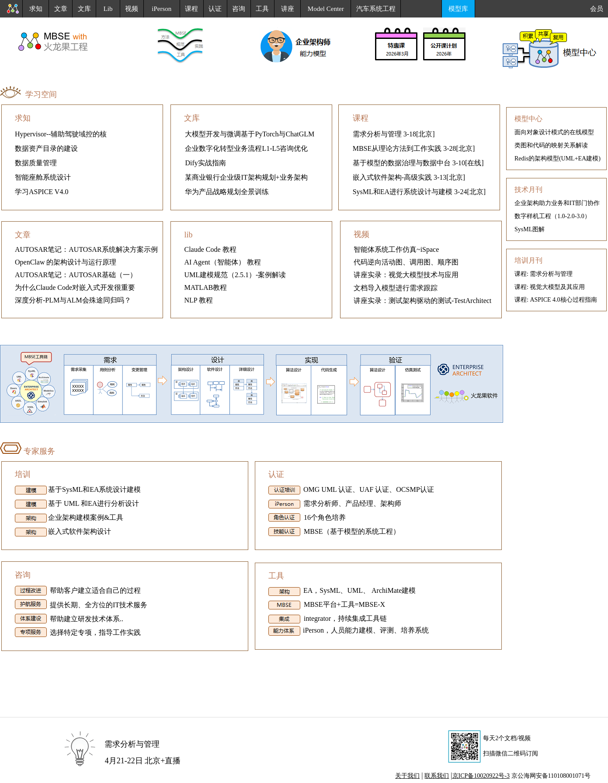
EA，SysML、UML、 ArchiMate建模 (359, 590)
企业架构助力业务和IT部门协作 (557, 203)
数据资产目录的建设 (46, 148)
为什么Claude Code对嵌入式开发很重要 (75, 287)
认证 (215, 8)
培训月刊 (528, 260)
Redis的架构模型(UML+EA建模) (557, 158)
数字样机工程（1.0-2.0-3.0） (552, 216)
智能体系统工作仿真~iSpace (396, 249)
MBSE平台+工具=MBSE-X (343, 604)
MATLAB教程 (205, 287)
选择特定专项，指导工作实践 (94, 632)
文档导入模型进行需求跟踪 (396, 288)
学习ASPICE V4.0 (41, 191)
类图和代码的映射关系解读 (551, 145)
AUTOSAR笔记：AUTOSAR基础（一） (76, 274)
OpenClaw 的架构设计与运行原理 (65, 262)
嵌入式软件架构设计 (79, 532)
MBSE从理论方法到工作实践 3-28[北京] (414, 148)
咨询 (238, 8)
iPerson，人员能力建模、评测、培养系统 (366, 630)
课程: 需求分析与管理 (543, 274)
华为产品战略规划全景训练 (227, 191)
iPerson (161, 8)
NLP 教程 (198, 300)
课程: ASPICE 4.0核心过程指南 (555, 299)
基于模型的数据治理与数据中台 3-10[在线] (418, 163)
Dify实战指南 (205, 163)
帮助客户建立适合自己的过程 (94, 590)
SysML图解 (529, 229)
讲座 (287, 8)
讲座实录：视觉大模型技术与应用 (406, 274)
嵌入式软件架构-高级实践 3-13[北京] (409, 177)
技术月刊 (528, 189)
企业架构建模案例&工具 (85, 518)
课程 (191, 8)
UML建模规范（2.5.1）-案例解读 (235, 274)
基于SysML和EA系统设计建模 (94, 490)
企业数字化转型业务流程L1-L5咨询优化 (246, 148)
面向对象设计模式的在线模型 (554, 132)
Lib (108, 8)
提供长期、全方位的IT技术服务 (98, 605)
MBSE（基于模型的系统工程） (351, 531)
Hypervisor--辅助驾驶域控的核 (61, 134)
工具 (262, 8)
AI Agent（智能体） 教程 (222, 262)
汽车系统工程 (376, 8)
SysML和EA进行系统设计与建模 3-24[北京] (419, 191)
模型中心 (528, 118)
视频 (131, 8)
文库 (84, 8)
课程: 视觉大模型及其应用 (549, 287)
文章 (60, 8)
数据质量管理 (36, 163)
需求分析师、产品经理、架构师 (351, 504)
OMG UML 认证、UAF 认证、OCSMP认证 (368, 489)
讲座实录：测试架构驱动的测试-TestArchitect (422, 300)
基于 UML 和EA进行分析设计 (93, 504)
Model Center (326, 8)
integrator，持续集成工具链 (344, 618)
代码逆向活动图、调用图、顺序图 (406, 262)
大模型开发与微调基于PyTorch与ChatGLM (249, 134)
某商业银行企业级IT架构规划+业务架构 (246, 177)
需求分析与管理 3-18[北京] (394, 134)
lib (188, 234)
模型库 (458, 8)
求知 (35, 8)
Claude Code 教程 (210, 249)
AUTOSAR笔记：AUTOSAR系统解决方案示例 (86, 249)
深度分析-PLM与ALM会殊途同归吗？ (73, 300)
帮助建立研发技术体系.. (86, 619)
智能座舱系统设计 (43, 177)
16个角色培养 (324, 517)
